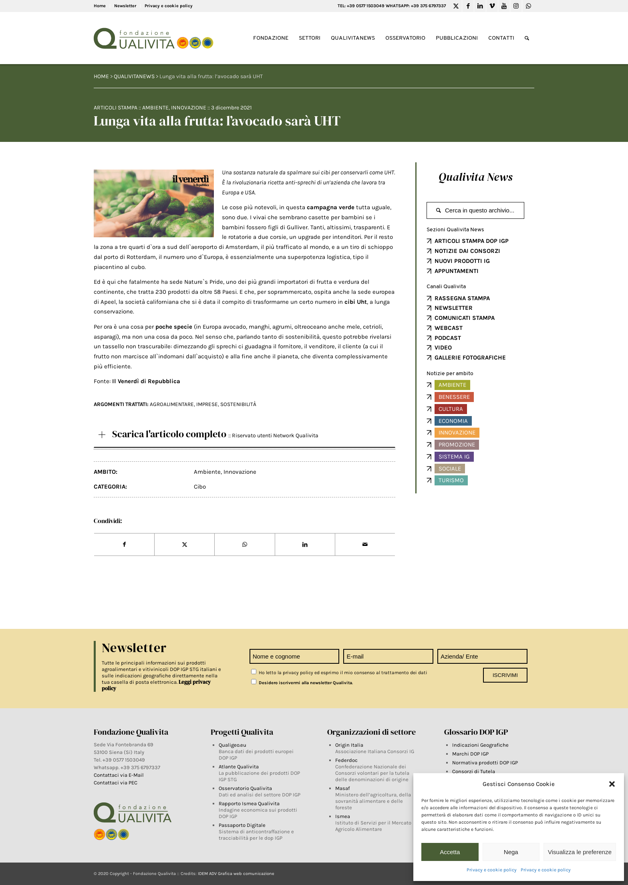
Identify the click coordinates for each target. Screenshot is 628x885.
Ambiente (155, 107)
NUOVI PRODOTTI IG (462, 261)
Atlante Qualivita (239, 767)
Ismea (342, 816)
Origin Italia (349, 745)
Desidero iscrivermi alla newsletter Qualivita (301, 682)
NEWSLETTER (454, 307)
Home (100, 5)
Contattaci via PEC (115, 783)
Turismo (451, 480)
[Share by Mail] (365, 544)
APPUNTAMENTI (457, 271)
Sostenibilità (238, 404)
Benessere (454, 396)
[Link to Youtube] (504, 6)
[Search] (526, 38)
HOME (101, 76)
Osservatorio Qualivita (245, 788)
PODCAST (448, 337)
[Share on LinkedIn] (305, 544)
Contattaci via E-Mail (119, 775)
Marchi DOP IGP (470, 754)
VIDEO (443, 347)
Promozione (457, 444)
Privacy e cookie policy (492, 870)
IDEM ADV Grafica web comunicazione (236, 873)
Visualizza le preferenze (580, 852)
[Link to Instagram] (516, 6)
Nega (511, 852)
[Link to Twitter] (456, 6)
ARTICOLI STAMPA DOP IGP (472, 240)
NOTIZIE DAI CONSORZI (467, 251)
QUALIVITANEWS (134, 76)
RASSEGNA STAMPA (462, 298)
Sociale (450, 468)
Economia (453, 420)
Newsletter (125, 5)
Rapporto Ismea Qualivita (249, 803)
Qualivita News (475, 176)
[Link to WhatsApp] (528, 6)
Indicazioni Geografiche (480, 745)
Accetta (450, 852)
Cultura (451, 408)
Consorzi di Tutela (473, 771)
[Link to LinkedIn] (480, 6)
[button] (612, 784)
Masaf (342, 788)
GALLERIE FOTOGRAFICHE (470, 357)
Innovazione (188, 107)
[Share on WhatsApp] (244, 544)
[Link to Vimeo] (492, 6)
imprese (207, 404)
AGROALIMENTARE (172, 404)
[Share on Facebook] (124, 544)
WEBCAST (449, 327)
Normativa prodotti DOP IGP (485, 763)
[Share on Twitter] (184, 544)
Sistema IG (454, 456)
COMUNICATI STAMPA (465, 317)
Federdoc (346, 760)
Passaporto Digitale (242, 825)
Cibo (200, 486)
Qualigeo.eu (232, 745)
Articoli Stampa (115, 107)
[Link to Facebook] (468, 6)
